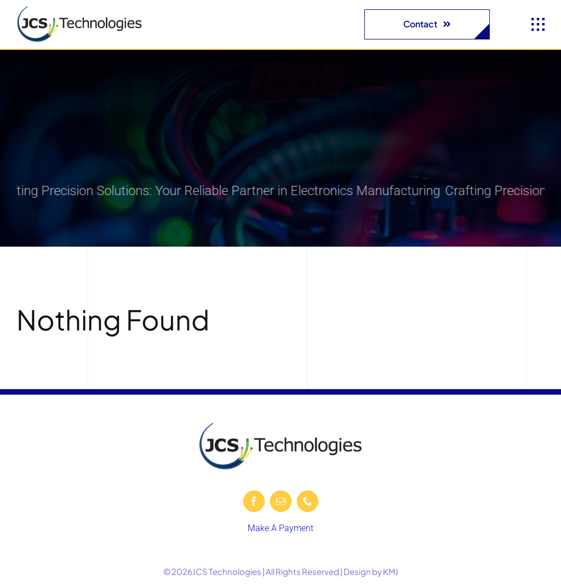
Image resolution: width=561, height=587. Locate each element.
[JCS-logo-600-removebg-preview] (79, 9)
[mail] (280, 501)
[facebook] (254, 501)
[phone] (307, 501)
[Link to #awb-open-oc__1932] (538, 24)
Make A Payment (280, 528)
